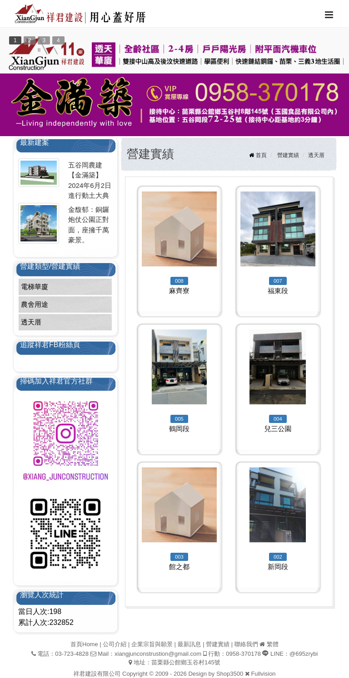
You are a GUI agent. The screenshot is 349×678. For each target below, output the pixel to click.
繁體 (273, 644)
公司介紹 (114, 644)
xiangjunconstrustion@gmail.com (158, 653)
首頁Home (84, 644)
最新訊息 (189, 644)
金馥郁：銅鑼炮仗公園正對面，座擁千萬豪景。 (88, 225)
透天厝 (31, 322)
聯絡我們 (246, 644)
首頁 (261, 155)
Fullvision (263, 673)
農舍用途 (34, 304)
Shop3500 (229, 673)
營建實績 (288, 155)
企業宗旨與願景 (152, 644)
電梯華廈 (34, 286)
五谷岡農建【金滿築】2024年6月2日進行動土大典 (89, 180)
